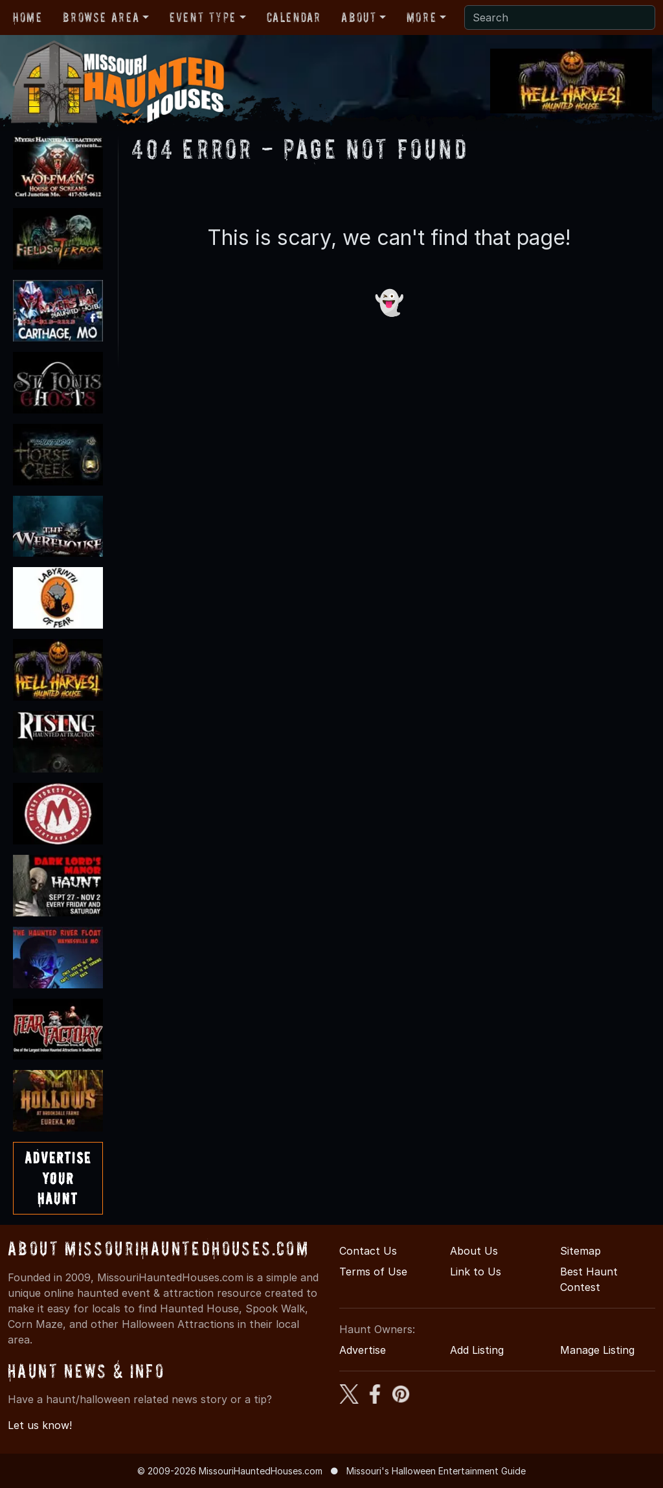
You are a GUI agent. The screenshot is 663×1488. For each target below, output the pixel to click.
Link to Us (475, 1271)
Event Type (203, 17)
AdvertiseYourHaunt (58, 1178)
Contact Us (368, 1250)
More (421, 17)
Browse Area (101, 17)
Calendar (294, 17)
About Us (474, 1250)
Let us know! (40, 1425)
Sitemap (580, 1250)
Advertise (362, 1349)
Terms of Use (373, 1271)
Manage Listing (597, 1349)
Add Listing (477, 1349)
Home (27, 17)
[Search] (559, 17)
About (358, 17)
